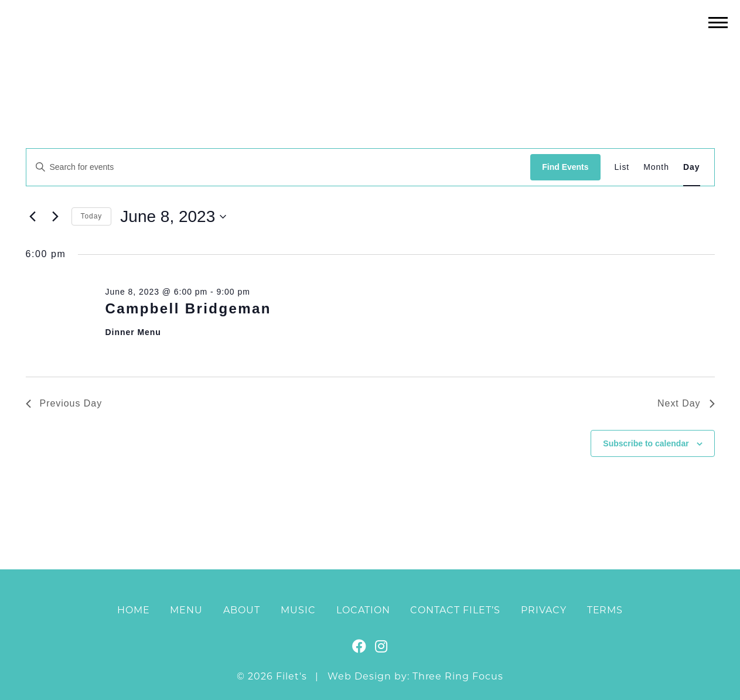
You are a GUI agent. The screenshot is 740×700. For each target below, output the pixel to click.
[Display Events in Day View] (691, 167)
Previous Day (64, 403)
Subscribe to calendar (645, 443)
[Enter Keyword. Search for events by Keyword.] (278, 167)
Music (298, 610)
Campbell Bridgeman (188, 308)
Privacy (544, 610)
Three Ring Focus (457, 676)
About (241, 610)
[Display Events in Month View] (656, 167)
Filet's (370, 46)
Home (133, 610)
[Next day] (56, 217)
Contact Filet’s (455, 610)
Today (92, 216)
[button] (718, 22)
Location (363, 610)
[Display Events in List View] (622, 167)
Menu (186, 610)
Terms (605, 610)
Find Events (565, 167)
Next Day (685, 403)
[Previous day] (33, 217)
